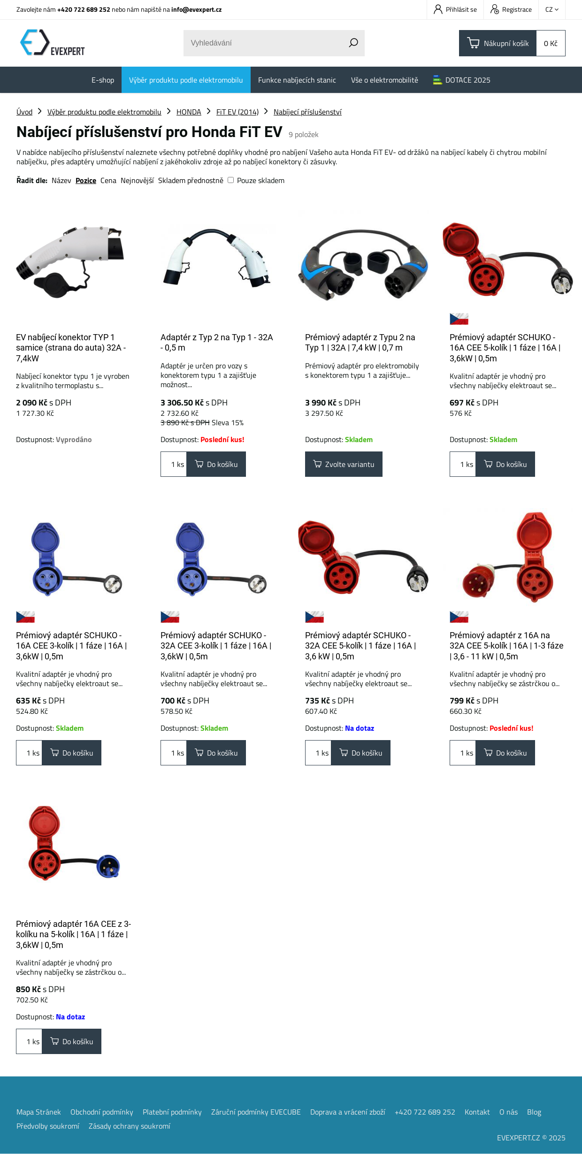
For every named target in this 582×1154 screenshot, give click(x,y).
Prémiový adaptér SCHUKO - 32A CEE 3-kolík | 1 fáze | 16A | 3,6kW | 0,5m (216, 645)
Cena (108, 180)
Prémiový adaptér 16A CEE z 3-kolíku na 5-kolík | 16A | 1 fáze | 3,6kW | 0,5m (73, 934)
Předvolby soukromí (47, 1126)
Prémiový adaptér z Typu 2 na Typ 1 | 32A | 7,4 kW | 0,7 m (360, 342)
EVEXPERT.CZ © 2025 (531, 1137)
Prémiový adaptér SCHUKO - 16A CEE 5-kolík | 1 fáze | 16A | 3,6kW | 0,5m (505, 347)
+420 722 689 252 (83, 9)
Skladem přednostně (190, 180)
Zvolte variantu (344, 464)
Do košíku (216, 464)
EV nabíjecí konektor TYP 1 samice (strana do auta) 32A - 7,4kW (71, 347)
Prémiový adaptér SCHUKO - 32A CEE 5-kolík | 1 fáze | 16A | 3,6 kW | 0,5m (360, 645)
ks (173, 464)
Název (61, 180)
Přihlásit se (455, 9)
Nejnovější (137, 180)
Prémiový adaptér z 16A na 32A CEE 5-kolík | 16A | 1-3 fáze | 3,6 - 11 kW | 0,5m (507, 645)
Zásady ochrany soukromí (129, 1126)
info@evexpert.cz (196, 9)
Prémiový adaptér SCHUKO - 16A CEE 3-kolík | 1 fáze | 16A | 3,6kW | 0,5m (71, 645)
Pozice (86, 180)
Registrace (511, 9)
